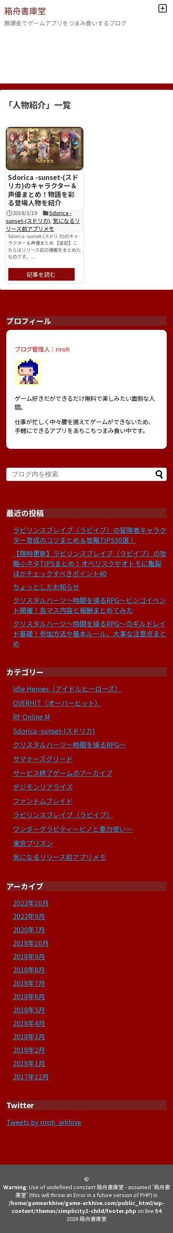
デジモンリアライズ (43, 787)
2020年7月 (29, 929)
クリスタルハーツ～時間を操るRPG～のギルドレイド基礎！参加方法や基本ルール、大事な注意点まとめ (89, 633)
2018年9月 (29, 956)
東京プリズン (33, 843)
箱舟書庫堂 (25, 11)
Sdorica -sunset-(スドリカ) (39, 217)
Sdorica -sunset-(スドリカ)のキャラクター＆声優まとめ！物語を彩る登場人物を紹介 (43, 190)
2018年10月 (31, 943)
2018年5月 (29, 1010)
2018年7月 (29, 983)
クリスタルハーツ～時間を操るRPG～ (69, 744)
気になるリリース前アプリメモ (43, 225)
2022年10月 (31, 903)
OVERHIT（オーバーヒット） (57, 703)
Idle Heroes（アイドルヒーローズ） (67, 689)
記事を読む (41, 274)
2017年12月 (31, 1076)
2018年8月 (29, 970)
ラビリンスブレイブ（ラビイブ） (63, 815)
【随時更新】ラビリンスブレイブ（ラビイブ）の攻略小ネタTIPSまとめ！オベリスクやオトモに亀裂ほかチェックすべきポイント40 (89, 563)
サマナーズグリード (43, 759)
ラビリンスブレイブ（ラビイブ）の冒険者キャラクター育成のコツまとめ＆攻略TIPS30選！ (89, 535)
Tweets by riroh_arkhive (43, 1122)
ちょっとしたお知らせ (46, 587)
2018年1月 (29, 1063)
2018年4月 (29, 1023)
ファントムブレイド (43, 801)
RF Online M (31, 716)
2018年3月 (29, 1036)
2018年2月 (29, 1050)
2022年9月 (29, 916)
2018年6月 (29, 996)
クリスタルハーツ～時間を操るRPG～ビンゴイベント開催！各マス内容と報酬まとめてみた (89, 605)
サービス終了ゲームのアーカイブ (63, 773)
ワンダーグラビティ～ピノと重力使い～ (73, 829)
